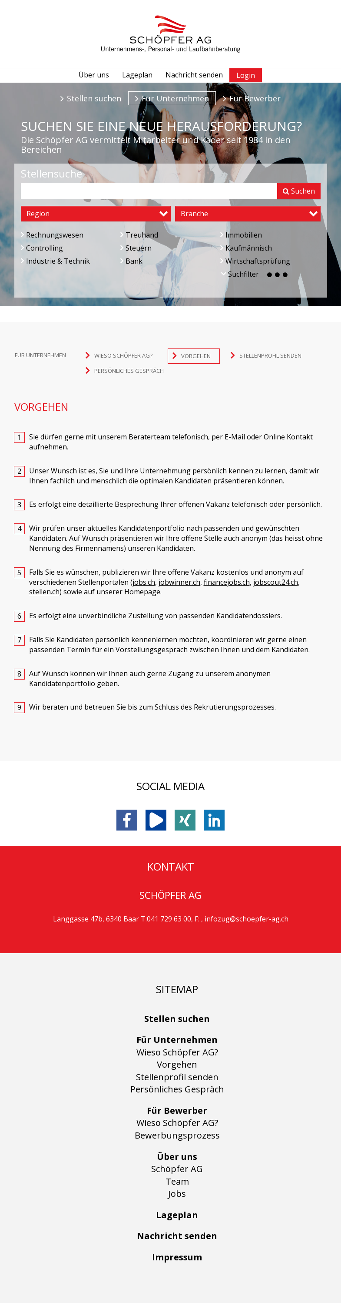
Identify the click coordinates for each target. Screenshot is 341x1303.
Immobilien (241, 235)
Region (38, 213)
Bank (131, 261)
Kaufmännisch (246, 248)
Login (245, 75)
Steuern (136, 248)
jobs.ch (143, 582)
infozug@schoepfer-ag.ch (246, 919)
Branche (194, 213)
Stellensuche (51, 173)
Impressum (177, 1257)
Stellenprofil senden (177, 1077)
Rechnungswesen (52, 235)
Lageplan (137, 75)
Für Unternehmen (175, 98)
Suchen (299, 191)
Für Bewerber (255, 98)
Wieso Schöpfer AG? (177, 1052)
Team (177, 1181)
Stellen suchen (94, 98)
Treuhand (139, 235)
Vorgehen (177, 1064)
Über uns (94, 75)
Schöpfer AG (177, 1169)
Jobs (177, 1193)
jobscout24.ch (275, 582)
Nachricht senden (194, 75)
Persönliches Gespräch (177, 1089)
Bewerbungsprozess (177, 1135)
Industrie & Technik (55, 261)
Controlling (42, 248)
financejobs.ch (227, 582)
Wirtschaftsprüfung (255, 261)
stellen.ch (44, 591)
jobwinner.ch (179, 582)
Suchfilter (255, 274)
